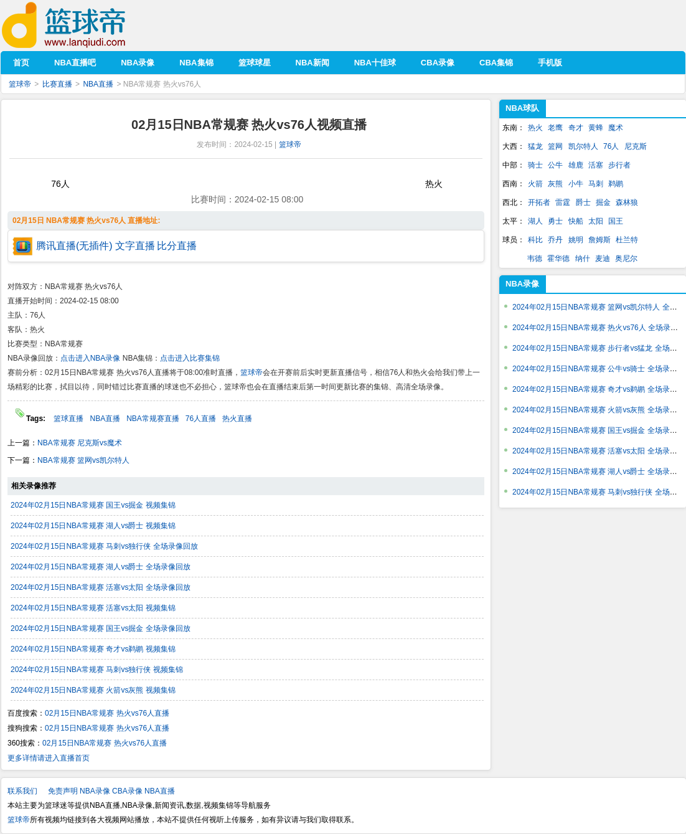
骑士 (535, 165)
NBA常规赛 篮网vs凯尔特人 (83, 460)
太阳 (595, 221)
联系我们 (22, 791)
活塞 (595, 165)
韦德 (534, 258)
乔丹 (555, 239)
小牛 (575, 183)
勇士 (555, 221)
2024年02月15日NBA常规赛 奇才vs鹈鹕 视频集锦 (93, 649)
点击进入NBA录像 (90, 358)
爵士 (583, 202)
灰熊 (555, 183)
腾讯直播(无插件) (74, 245)
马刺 (595, 183)
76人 (611, 146)
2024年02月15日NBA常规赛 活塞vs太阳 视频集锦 (93, 608)
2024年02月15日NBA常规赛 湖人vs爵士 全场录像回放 (100, 566)
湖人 (535, 221)
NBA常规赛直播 (152, 418)
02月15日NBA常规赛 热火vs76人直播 (107, 713)
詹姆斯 (599, 239)
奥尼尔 (626, 258)
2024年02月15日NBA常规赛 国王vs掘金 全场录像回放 (100, 628)
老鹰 (555, 127)
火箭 (535, 183)
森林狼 (627, 202)
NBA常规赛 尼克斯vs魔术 (79, 442)
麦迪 (602, 258)
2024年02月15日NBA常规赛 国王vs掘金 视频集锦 (93, 505)
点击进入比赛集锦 (190, 358)
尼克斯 (635, 146)
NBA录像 (522, 283)
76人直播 (201, 418)
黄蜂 (595, 127)
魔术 (615, 127)
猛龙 (535, 146)
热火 (535, 127)
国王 (615, 221)
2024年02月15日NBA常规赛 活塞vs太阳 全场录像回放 (100, 587)
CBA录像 (127, 791)
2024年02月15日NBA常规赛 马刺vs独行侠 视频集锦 (97, 669)
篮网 (555, 146)
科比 (535, 239)
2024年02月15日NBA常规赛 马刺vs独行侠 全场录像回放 (104, 546)
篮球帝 (82, 25)
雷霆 (562, 202)
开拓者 (539, 202)
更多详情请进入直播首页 (48, 758)
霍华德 (558, 258)
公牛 (555, 165)
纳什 (582, 258)
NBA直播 (98, 84)
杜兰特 (627, 239)
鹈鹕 (615, 183)
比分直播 (177, 245)
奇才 (575, 127)
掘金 (603, 202)
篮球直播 (68, 418)
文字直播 (135, 245)
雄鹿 (575, 165)
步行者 (619, 165)
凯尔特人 (583, 146)
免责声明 (63, 791)
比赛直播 (57, 84)
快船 (575, 221)
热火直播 (237, 418)
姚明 (575, 239)
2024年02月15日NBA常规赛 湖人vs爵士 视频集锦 (93, 525)
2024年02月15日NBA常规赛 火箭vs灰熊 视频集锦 (93, 690)
